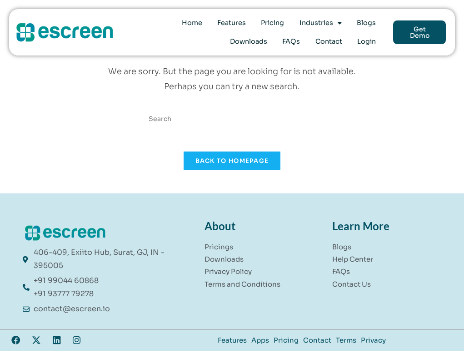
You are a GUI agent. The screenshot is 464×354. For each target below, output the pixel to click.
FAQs (304, 40)
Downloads (360, 24)
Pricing (238, 24)
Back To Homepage (232, 164)
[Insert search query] (231, 118)
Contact (336, 40)
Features (201, 24)
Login (369, 40)
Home (166, 24)
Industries (281, 24)
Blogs (322, 24)
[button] (280, 24)
